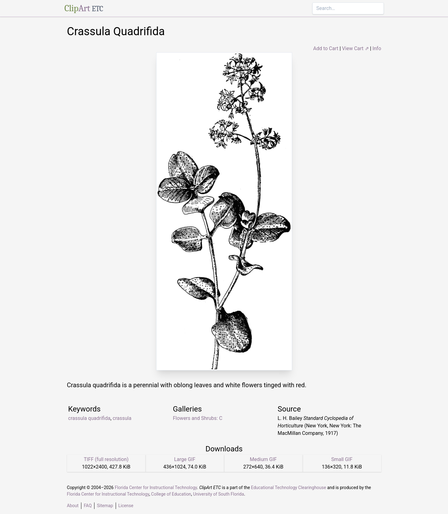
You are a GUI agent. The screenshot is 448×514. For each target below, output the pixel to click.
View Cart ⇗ (355, 48)
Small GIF (341, 459)
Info (377, 48)
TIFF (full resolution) (106, 459)
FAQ (88, 505)
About (73, 505)
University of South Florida (218, 494)
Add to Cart (325, 48)
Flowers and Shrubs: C (198, 418)
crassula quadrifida (89, 418)
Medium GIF (263, 459)
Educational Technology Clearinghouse (288, 487)
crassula (122, 418)
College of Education (171, 494)
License (125, 505)
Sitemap (105, 505)
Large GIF (184, 459)
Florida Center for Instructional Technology (156, 487)
